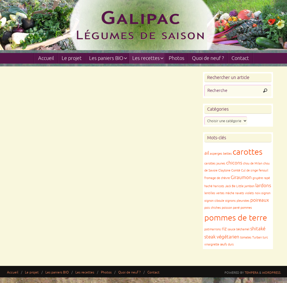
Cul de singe (249, 170)
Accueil (12, 272)
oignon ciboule (214, 201)
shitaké (257, 229)
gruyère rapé (261, 178)
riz (224, 229)
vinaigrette (211, 244)
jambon (249, 186)
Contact (153, 272)
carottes (247, 152)
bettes (227, 154)
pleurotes (243, 201)
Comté (235, 170)
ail (206, 153)
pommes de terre (235, 218)
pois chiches (212, 208)
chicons (234, 163)
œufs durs (227, 244)
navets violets (244, 193)
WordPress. (271, 273)
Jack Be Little (234, 186)
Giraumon (241, 177)
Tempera (251, 273)
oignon (265, 193)
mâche (229, 193)
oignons (230, 201)
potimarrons (212, 229)
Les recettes (84, 272)
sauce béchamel (238, 229)
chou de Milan (252, 163)
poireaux (259, 200)
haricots (218, 186)
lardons (263, 186)
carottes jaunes (214, 163)
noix (257, 193)
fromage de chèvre (217, 178)
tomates (245, 237)
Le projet (32, 272)
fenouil (263, 170)
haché (208, 186)
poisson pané (231, 208)
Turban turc (260, 237)
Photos (106, 272)
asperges (216, 154)
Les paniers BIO (57, 272)
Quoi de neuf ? (129, 272)
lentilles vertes (214, 193)
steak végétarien (221, 237)
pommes (246, 208)
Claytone (224, 170)
